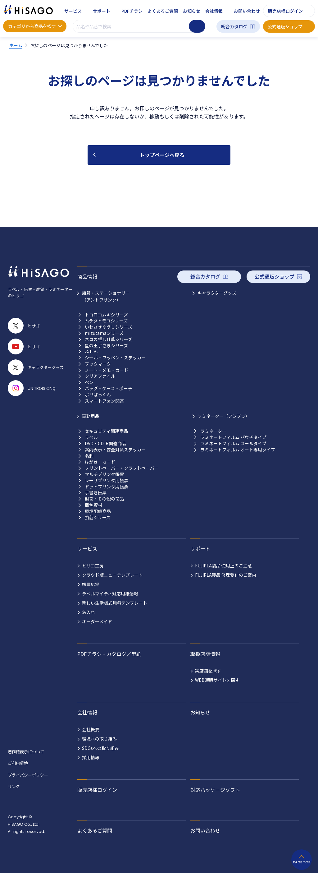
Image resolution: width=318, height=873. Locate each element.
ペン (89, 382)
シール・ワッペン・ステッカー (115, 357)
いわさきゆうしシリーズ (108, 327)
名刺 (89, 456)
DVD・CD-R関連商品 (105, 443)
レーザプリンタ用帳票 (106, 480)
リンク (14, 786)
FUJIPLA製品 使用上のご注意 (223, 565)
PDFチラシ (132, 11)
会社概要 (90, 729)
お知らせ (191, 11)
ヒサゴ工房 (93, 565)
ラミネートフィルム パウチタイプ (233, 437)
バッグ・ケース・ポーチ (108, 388)
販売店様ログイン (285, 11)
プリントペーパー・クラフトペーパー (122, 468)
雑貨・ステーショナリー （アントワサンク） (106, 296)
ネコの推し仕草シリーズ (108, 339)
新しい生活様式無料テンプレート (114, 603)
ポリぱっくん (98, 394)
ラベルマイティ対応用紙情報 (110, 593)
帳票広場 (90, 584)
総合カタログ (234, 26)
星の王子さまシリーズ (106, 345)
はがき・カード (100, 461)
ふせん (91, 351)
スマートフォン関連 (104, 401)
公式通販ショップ (285, 26)
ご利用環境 (18, 763)
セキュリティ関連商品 (106, 431)
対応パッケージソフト (215, 789)
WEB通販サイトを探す (217, 680)
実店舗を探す (208, 670)
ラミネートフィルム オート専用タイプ (237, 449)
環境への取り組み (99, 739)
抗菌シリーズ (98, 517)
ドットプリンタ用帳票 (106, 486)
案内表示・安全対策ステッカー (115, 449)
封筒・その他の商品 (104, 498)
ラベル (91, 437)
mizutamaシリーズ (104, 333)
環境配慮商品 (98, 511)
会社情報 (214, 11)
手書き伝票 (96, 492)
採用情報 (90, 757)
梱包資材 (93, 505)
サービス (73, 11)
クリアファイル (100, 376)
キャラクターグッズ (217, 293)
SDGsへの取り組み (100, 748)
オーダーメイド (97, 621)
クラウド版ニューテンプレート (112, 575)
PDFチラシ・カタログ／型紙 (109, 654)
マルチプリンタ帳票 (104, 474)
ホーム (15, 45)
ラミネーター (213, 431)
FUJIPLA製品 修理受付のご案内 (225, 575)
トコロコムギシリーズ (106, 314)
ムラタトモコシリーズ (106, 320)
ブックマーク (98, 364)
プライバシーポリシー (28, 775)
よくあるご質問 (163, 11)
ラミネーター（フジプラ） (224, 416)
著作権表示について (26, 752)
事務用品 (90, 416)
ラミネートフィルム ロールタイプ (233, 443)
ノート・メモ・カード (106, 370)
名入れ (88, 612)
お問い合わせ (247, 11)
